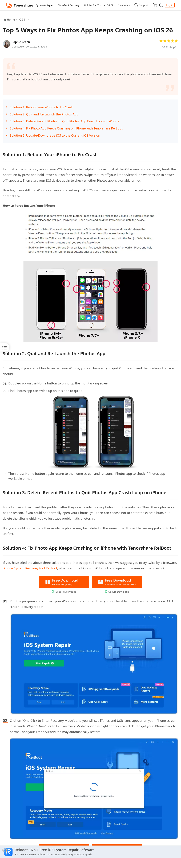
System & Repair (44, 5)
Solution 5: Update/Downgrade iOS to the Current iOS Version (55, 135)
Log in (169, 5)
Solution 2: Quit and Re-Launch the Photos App (44, 114)
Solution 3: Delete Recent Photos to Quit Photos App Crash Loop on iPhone (64, 121)
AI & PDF (108, 5)
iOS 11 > (24, 19)
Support (141, 5)
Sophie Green (21, 42)
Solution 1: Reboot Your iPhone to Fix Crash (41, 107)
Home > (12, 19)
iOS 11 (44, 46)
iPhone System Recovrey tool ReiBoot (30, 568)
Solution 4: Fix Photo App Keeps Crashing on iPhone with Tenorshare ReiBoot (66, 128)
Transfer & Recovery (68, 5)
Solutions (123, 5)
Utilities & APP (91, 5)
